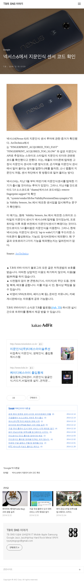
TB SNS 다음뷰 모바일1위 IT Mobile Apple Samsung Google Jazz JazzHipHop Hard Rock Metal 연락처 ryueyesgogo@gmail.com (32, 537)
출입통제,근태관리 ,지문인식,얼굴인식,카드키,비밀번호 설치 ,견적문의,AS (31, 379)
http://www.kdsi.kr (19, 367)
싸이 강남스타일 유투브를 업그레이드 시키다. (28, 432)
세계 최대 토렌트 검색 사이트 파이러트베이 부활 (29, 414)
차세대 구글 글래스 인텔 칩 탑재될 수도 (25, 443)
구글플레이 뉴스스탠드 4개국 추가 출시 (25, 418)
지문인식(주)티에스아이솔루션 (30, 349)
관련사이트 (7, 569)
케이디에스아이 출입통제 (26, 372)
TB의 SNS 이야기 (13, 3)
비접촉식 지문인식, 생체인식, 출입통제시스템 (31, 355)
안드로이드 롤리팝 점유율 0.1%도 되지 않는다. (29, 439)
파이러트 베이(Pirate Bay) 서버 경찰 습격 (26, 425)
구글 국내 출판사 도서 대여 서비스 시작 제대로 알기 (31, 428)
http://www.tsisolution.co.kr (23, 344)
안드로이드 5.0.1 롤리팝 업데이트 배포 (25, 436)
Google (11, 408)
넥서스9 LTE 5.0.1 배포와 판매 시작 (24, 421)
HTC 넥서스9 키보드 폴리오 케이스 (23, 446)
